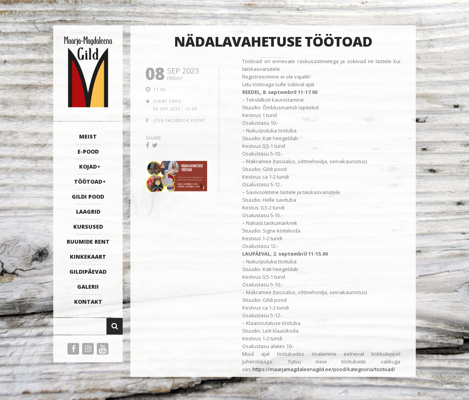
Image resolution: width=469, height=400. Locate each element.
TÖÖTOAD (88, 181)
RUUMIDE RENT (88, 241)
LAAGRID (88, 211)
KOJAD (88, 166)
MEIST (88, 136)
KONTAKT (88, 301)
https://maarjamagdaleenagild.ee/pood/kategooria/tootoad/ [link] (324, 369)
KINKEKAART (88, 256)
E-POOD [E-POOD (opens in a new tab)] (88, 151)
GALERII (88, 286)
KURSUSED (88, 226)
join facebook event (179, 120)
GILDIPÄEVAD (87, 271)
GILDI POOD (88, 196)
